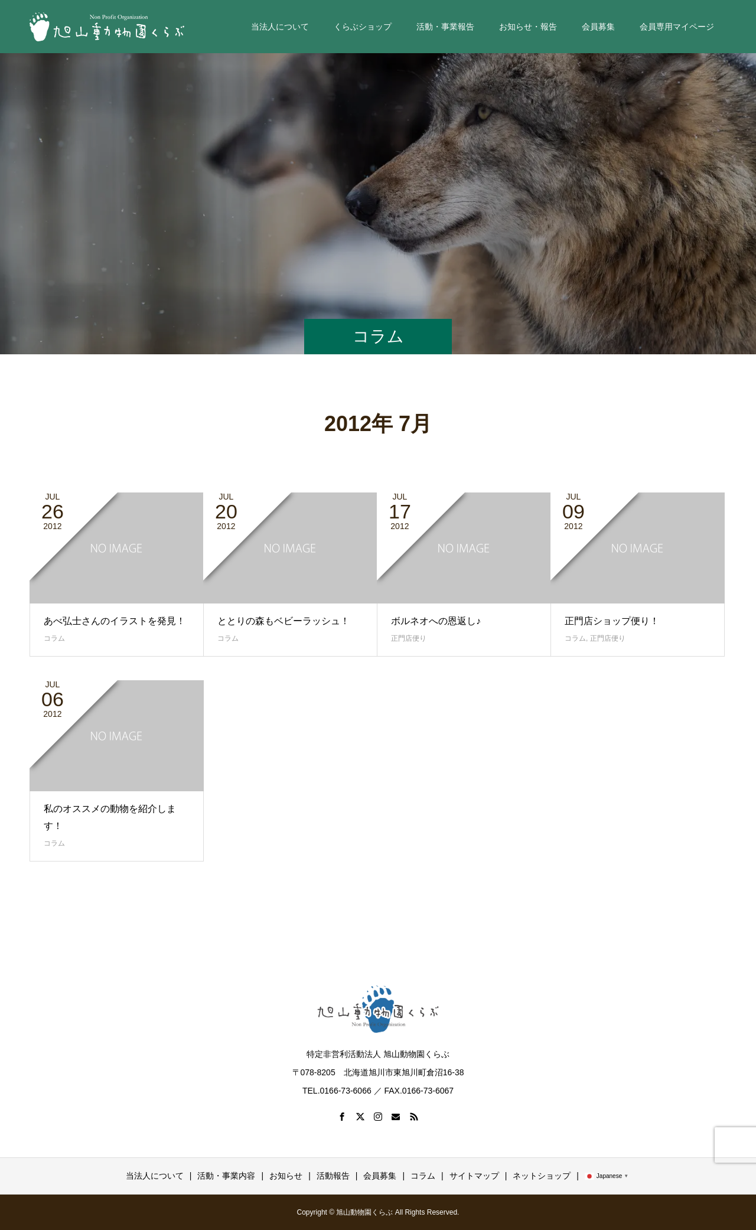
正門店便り (408, 638)
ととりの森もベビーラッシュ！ (283, 621)
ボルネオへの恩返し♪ (436, 621)
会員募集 (598, 26)
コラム (54, 638)
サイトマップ (474, 1175)
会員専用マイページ (677, 26)
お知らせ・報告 (528, 26)
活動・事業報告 (445, 26)
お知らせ (285, 1175)
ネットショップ (542, 1175)
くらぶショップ (363, 26)
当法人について (280, 26)
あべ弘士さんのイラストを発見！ (114, 621)
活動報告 (333, 1175)
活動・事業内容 (226, 1175)
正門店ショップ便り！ (612, 621)
